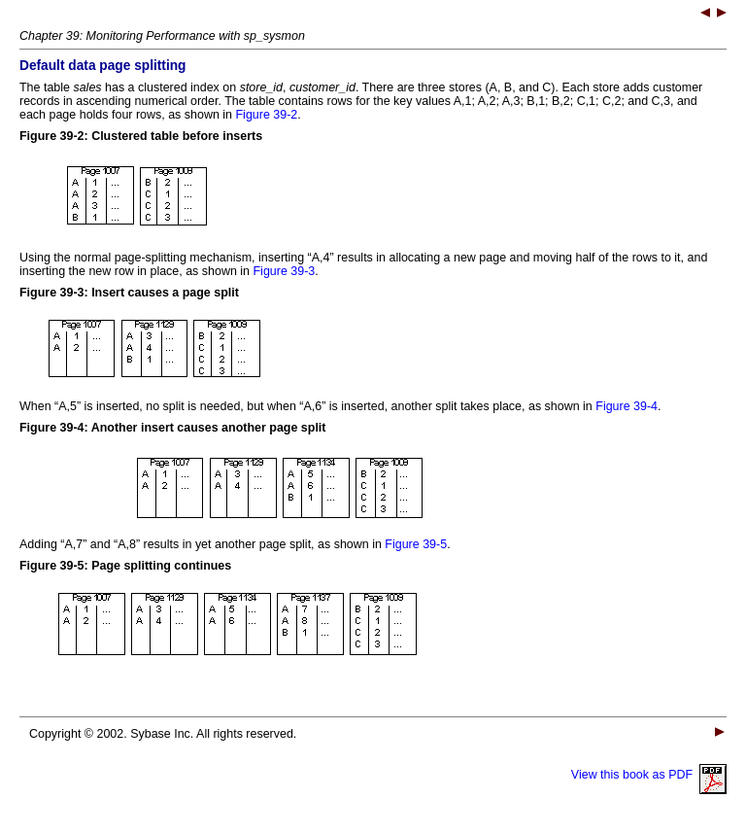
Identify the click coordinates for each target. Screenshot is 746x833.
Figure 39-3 (285, 271)
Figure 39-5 (416, 544)
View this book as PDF (649, 774)
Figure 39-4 (626, 406)
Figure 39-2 (267, 114)
